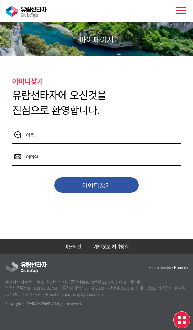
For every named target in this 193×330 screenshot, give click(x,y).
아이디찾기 (96, 185)
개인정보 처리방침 (111, 246)
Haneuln (181, 267)
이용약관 (73, 246)
